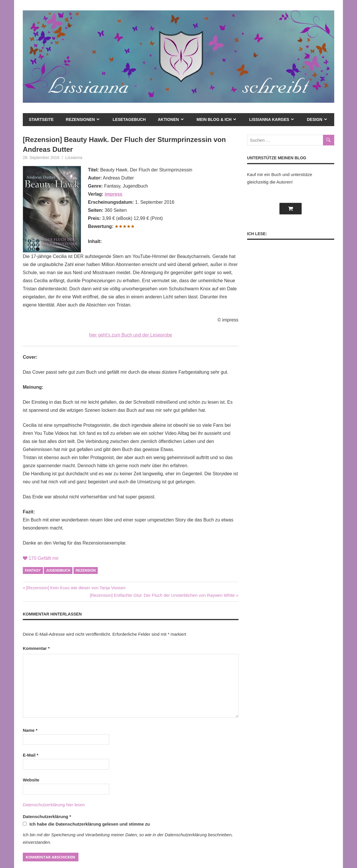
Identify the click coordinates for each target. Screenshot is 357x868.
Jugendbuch (58, 570)
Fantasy (33, 570)
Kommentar (36, 648)
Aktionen (168, 119)
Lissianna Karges (269, 119)
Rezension (86, 570)
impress (113, 194)
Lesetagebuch (129, 119)
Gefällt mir (41, 558)
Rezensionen (80, 119)
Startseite (41, 119)
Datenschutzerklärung (47, 816)
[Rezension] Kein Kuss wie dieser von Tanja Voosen (75, 587)
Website (31, 779)
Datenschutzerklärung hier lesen (54, 804)
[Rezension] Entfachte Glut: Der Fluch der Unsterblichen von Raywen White (162, 595)
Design (314, 119)
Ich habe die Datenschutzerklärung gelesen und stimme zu (86, 824)
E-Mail (30, 755)
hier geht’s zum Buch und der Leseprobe (130, 334)
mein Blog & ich (214, 119)
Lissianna (73, 157)
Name (30, 730)
